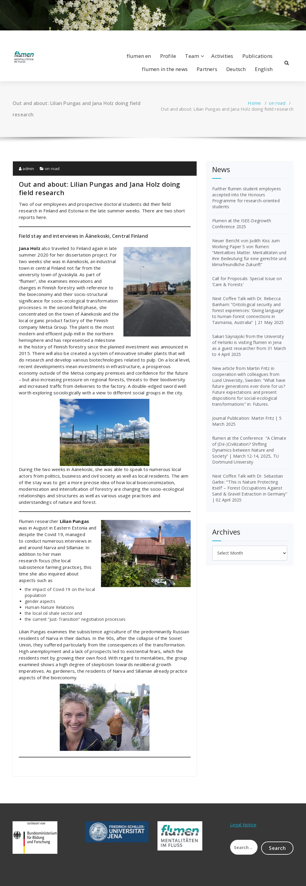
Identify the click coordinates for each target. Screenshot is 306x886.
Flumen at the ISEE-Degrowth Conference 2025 (241, 223)
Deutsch (236, 69)
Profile (168, 56)
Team (192, 56)
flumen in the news (165, 69)
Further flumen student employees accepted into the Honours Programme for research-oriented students (246, 197)
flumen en (139, 56)
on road (277, 103)
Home (254, 103)
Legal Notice (243, 825)
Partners (207, 69)
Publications (257, 56)
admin (26, 168)
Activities (222, 56)
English (264, 69)
